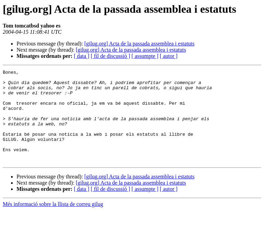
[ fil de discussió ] (110, 56)
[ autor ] (169, 56)
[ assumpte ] (145, 56)
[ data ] (81, 56)
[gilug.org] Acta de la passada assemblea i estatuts (139, 43)
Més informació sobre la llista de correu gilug (53, 223)
